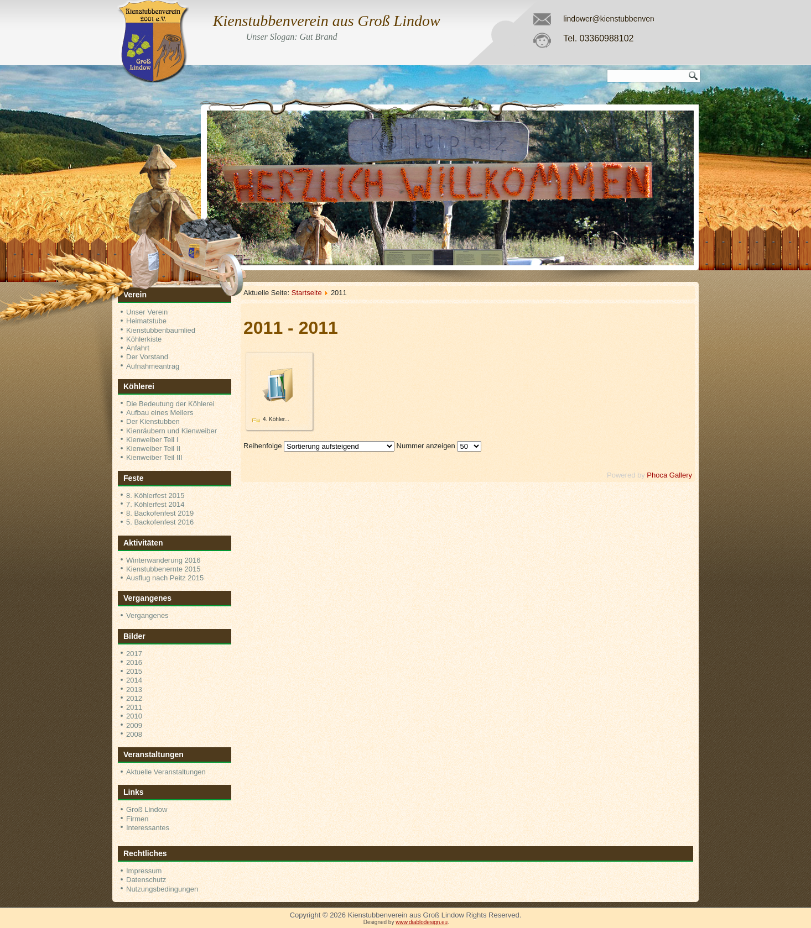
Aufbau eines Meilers (159, 412)
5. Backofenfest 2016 (160, 522)
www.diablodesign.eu (422, 922)
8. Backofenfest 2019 (160, 513)
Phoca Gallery (669, 475)
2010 (134, 716)
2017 (134, 653)
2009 (134, 725)
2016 (134, 662)
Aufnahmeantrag (152, 366)
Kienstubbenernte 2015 (163, 569)
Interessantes (147, 828)
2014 (134, 680)
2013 (134, 689)
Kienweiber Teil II (153, 448)
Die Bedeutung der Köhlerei (170, 404)
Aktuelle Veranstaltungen (166, 772)
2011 (134, 707)
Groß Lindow (146, 809)
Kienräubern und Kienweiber (171, 431)
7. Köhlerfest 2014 (155, 504)
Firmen (137, 819)
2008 (134, 734)
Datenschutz (146, 879)
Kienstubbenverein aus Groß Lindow (326, 20)
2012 (134, 698)
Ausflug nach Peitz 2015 (165, 578)
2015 (134, 671)
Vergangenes (147, 615)
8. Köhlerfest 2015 (155, 495)
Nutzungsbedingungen (162, 889)
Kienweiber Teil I (152, 440)
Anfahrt (137, 348)
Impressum (144, 871)
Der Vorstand (147, 357)
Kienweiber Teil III (154, 457)
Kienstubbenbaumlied (160, 330)
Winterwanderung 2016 (163, 560)
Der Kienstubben (153, 421)
